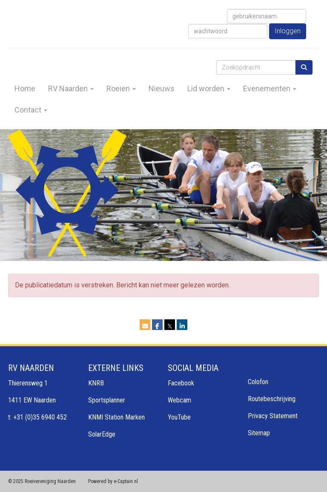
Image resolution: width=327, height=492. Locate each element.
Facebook (181, 383)
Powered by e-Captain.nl (113, 481)
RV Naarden (71, 88)
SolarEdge (101, 434)
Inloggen (288, 31)
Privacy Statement (273, 416)
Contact (30, 109)
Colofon (258, 382)
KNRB (96, 383)
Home (24, 88)
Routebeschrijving (271, 399)
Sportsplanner (106, 400)
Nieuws (162, 88)
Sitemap (259, 433)
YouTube (179, 417)
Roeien (121, 88)
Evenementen (269, 88)
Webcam (179, 400)
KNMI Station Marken (116, 417)
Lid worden (208, 88)
